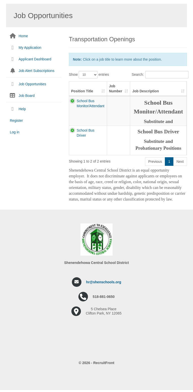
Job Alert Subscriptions (36, 71)
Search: (159, 75)
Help (22, 109)
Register (16, 121)
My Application (30, 48)
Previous (155, 162)
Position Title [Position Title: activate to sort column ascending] (82, 91)
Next (180, 162)
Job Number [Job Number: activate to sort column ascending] (115, 88)
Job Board (27, 96)
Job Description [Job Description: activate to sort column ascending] (145, 91)
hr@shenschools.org (103, 282)
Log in (14, 132)
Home (23, 36)
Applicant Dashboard (35, 59)
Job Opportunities (32, 84)
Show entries (89, 75)
